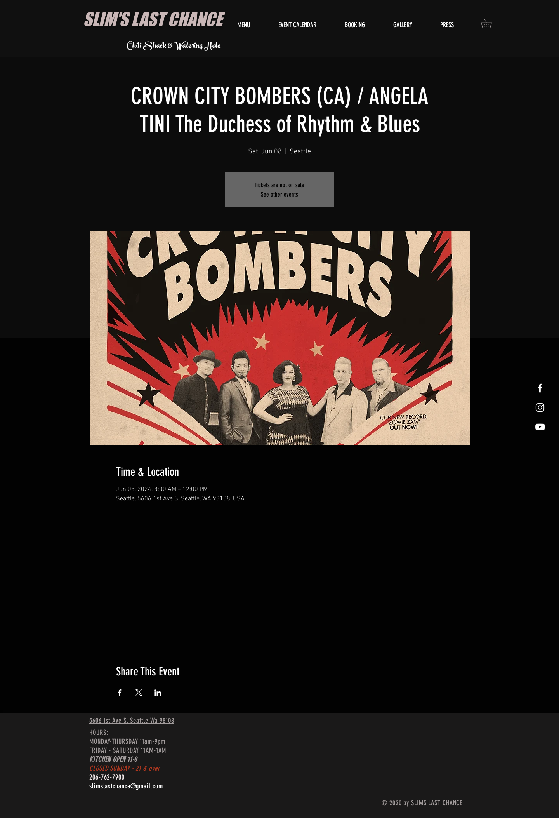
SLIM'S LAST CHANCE (152, 19)
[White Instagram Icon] (540, 407)
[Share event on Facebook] (119, 692)
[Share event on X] (138, 692)
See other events (279, 194)
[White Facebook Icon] (540, 388)
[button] (491, 23)
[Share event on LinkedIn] (157, 692)
